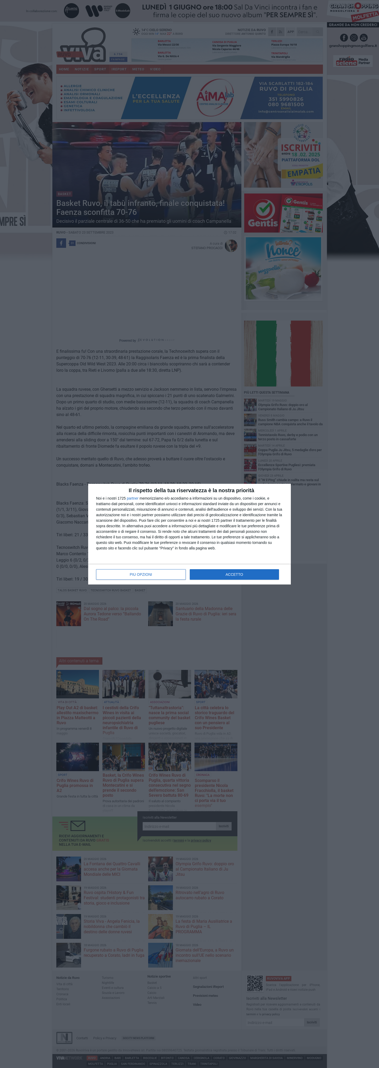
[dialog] (189, 534)
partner (132, 498)
